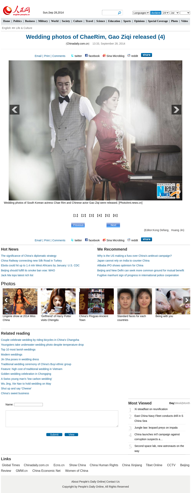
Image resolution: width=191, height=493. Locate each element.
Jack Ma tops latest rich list (17, 275)
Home (6, 21)
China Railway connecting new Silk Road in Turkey (31, 260)
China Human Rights (104, 465)
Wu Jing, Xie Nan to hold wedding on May (26, 383)
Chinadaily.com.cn (78, 43)
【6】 (115, 215)
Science (100, 21)
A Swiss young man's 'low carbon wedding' (26, 378)
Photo (174, 21)
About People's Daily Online (88, 481)
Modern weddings (11, 354)
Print (47, 55)
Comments (58, 55)
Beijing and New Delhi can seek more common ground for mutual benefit (140, 270)
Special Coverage (158, 21)
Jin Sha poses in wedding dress (20, 359)
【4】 (99, 215)
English (6, 28)
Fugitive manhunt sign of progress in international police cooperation (138, 275)
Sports (127, 21)
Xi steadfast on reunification (151, 409)
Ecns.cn (58, 465)
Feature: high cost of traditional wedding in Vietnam (31, 369)
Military (43, 21)
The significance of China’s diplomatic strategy (29, 255)
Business (30, 21)
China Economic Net (46, 470)
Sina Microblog (115, 55)
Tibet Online (154, 465)
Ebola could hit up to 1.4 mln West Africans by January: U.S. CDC (40, 265)
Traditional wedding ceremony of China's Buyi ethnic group (36, 364)
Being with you (164, 316)
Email (38, 55)
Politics (17, 21)
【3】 (92, 215)
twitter (78, 55)
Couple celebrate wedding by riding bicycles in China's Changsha (40, 339)
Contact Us (113, 481)
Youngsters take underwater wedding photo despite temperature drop (42, 344)
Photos (8, 283)
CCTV (171, 465)
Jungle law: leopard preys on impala (155, 427)
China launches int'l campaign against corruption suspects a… (157, 437)
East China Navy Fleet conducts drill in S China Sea (158, 418)
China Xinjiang (132, 465)
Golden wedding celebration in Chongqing (26, 373)
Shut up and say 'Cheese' (16, 388)
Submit (54, 434)
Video (184, 21)
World (54, 21)
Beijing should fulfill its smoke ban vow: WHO (28, 270)
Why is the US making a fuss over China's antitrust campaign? (134, 255)
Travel (89, 21)
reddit (134, 55)
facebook (94, 55)
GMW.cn (22, 470)
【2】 (84, 215)
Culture (77, 21)
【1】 (76, 215)
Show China (77, 465)
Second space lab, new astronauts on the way (159, 448)
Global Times (11, 465)
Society (66, 21)
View (71, 434)
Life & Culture (24, 28)
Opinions (139, 21)
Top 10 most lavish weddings (18, 349)
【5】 (107, 215)
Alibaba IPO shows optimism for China (120, 265)
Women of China (76, 470)
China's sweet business (15, 393)
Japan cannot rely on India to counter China (123, 260)
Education (114, 21)
